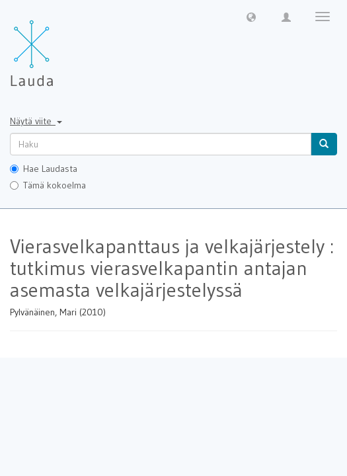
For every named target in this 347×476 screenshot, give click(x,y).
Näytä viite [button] (36, 121)
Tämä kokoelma (48, 185)
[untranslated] (160, 144)
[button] (251, 16)
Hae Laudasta (43, 169)
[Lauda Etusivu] (59, 46)
